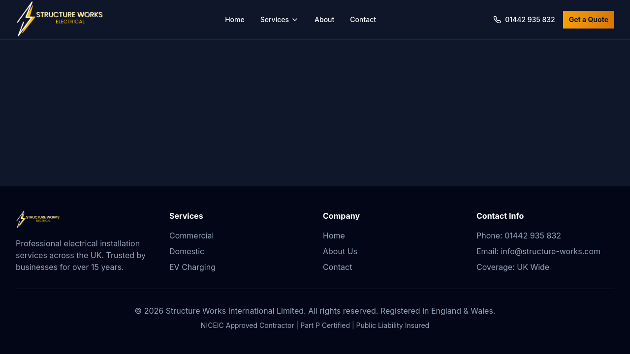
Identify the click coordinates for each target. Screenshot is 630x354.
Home (235, 19)
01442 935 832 (524, 19)
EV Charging (192, 267)
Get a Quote (588, 19)
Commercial (191, 235)
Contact (363, 19)
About (324, 19)
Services (279, 19)
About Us (340, 251)
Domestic (186, 251)
